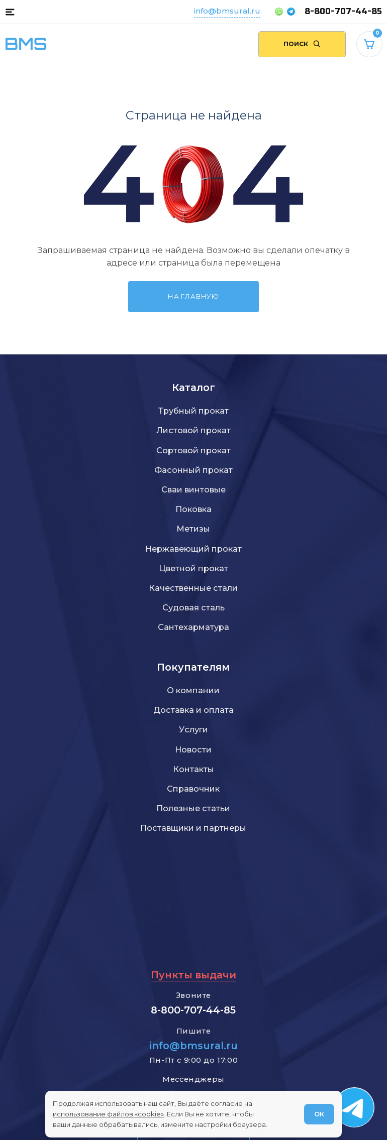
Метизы (193, 529)
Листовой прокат (193, 430)
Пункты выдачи (193, 975)
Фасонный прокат (193, 470)
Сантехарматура (193, 627)
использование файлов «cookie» (108, 1114)
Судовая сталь (193, 607)
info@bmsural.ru (227, 11)
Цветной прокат (193, 568)
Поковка (193, 509)
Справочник (193, 789)
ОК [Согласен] (319, 1114)
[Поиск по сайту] (302, 44)
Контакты (193, 769)
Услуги (193, 729)
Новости (193, 749)
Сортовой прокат (193, 450)
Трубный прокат (193, 411)
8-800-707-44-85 (343, 12)
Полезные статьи (193, 808)
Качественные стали (193, 588)
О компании (193, 690)
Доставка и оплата (193, 710)
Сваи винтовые (193, 489)
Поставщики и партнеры (193, 828)
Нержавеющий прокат (193, 549)
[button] (10, 11)
